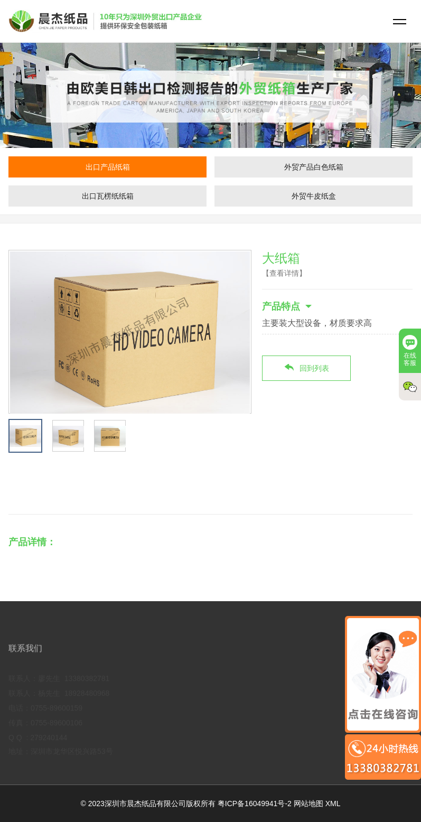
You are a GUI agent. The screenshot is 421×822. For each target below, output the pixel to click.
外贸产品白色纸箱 (313, 167)
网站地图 (308, 803)
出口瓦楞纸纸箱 (108, 196)
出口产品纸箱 (108, 167)
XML (333, 803)
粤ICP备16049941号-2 (255, 803)
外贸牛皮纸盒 (314, 196)
